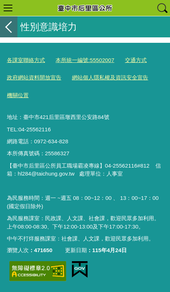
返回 (8, 26)
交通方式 (136, 60)
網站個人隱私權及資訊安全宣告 (110, 77)
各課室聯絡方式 (26, 60)
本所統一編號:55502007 (85, 60)
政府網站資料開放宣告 (34, 77)
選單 (8, 8)
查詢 (162, 8)
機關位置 (18, 95)
